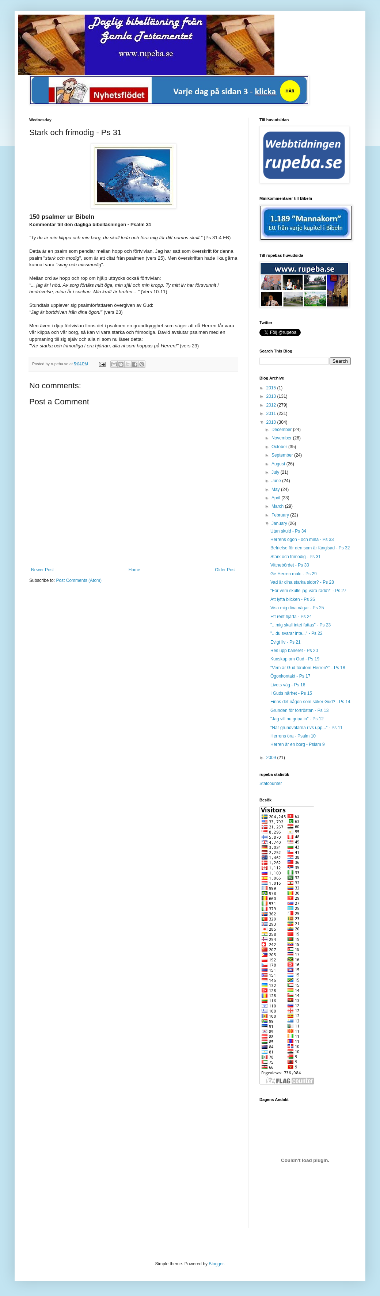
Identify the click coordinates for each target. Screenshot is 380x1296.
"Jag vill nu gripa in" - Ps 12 (297, 718)
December (282, 429)
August (278, 463)
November (282, 438)
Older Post (225, 569)
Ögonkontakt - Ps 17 (290, 676)
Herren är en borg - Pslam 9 (297, 744)
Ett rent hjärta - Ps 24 (291, 616)
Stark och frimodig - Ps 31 (295, 556)
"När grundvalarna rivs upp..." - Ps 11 (306, 727)
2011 (271, 413)
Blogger (216, 1263)
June (276, 480)
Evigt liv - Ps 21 (285, 642)
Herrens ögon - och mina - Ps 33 (302, 539)
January (279, 523)
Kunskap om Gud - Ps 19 (294, 659)
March (278, 506)
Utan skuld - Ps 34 (288, 531)
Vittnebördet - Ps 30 (289, 565)
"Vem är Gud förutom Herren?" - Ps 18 (307, 667)
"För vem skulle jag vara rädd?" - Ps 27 (308, 590)
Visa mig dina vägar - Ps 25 (297, 607)
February (280, 515)
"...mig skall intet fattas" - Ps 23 (300, 625)
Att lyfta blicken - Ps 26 (292, 599)
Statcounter (270, 783)
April (276, 497)
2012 (271, 405)
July (276, 472)
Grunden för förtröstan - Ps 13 (299, 710)
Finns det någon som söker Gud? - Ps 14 (310, 701)
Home (134, 569)
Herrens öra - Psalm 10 (293, 736)
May (276, 489)
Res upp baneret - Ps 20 (294, 650)
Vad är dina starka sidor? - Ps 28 (302, 582)
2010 (271, 422)
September (282, 455)
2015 (271, 387)
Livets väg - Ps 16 (287, 684)
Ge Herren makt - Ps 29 (293, 573)
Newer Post (42, 569)
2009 (271, 757)
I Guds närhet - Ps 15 (291, 693)
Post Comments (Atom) (79, 580)
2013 (271, 396)
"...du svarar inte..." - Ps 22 (296, 633)
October (279, 446)
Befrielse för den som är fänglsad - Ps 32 (310, 547)
